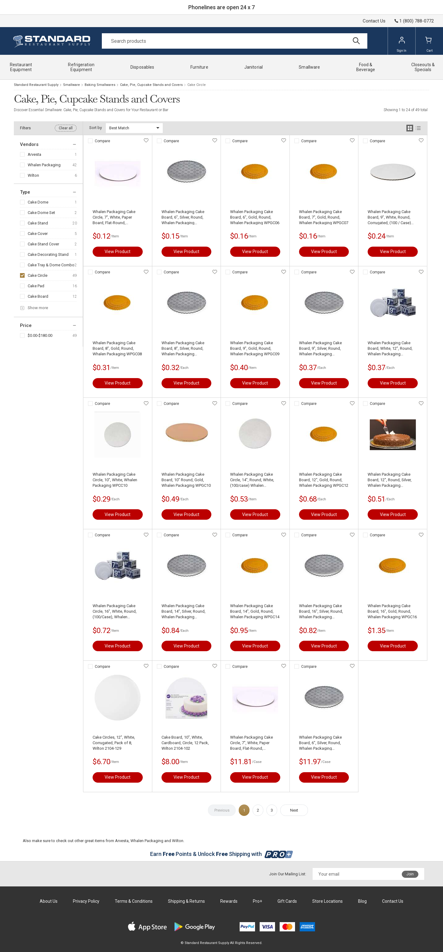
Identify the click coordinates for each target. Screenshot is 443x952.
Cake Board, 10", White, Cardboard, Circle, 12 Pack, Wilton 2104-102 (185, 743)
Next (294, 810)
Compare (102, 141)
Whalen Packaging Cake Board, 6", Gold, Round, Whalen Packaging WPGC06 (254, 217)
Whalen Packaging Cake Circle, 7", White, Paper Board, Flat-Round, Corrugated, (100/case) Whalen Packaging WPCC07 (117, 217)
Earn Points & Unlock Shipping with (221, 854)
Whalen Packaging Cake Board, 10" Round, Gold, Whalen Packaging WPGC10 (186, 480)
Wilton (33, 175)
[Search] (234, 41)
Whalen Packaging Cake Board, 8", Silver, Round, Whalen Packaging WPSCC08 (183, 349)
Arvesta (34, 154)
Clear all (66, 128)
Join (410, 874)
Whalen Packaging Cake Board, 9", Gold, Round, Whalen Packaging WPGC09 (254, 348)
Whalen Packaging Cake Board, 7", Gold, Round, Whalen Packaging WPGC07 (323, 217)
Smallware (71, 85)
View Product (117, 251)
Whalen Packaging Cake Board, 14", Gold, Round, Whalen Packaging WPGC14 (254, 611)
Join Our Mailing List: (287, 874)
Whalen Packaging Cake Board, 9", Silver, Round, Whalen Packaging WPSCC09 (320, 349)
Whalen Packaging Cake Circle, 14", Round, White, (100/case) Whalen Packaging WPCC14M (252, 480)
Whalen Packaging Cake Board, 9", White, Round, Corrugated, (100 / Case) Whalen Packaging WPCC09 (392, 217)
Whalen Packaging (44, 165)
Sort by (95, 127)
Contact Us (374, 21)
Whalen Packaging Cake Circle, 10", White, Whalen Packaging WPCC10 (115, 480)
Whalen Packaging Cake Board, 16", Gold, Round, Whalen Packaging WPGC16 (392, 611)
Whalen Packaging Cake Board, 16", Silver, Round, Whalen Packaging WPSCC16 (321, 611)
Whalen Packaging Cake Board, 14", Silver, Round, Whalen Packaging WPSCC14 (184, 611)
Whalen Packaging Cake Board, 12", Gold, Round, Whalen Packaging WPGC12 (323, 480)
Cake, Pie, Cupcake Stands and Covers (151, 85)
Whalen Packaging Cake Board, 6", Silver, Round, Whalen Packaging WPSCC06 (183, 217)
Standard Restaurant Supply (36, 85)
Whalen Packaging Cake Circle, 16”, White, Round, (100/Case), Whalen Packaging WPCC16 (115, 611)
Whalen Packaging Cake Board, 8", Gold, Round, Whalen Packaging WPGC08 (117, 348)
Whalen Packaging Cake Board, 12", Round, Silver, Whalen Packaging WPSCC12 (390, 480)
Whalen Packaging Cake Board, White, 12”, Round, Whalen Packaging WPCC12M (390, 349)
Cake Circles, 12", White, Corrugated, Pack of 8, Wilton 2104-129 (114, 743)
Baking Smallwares (100, 85)
